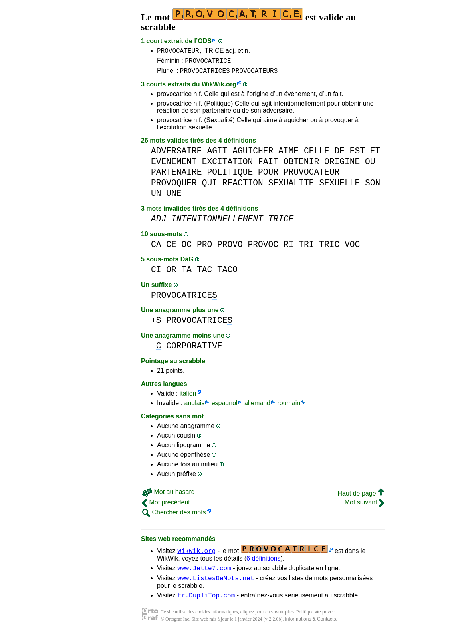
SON (372, 186)
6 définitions (263, 562)
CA (156, 248)
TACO (227, 273)
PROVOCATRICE (208, 62)
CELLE (316, 154)
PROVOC (263, 248)
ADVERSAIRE (176, 154)
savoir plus (282, 619)
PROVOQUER (174, 186)
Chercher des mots (174, 515)
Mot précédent (166, 505)
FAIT (268, 165)
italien (188, 397)
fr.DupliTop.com (206, 602)
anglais (194, 406)
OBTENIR (301, 165)
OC (187, 248)
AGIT (217, 154)
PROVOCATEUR (311, 175)
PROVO (230, 248)
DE (339, 154)
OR (171, 273)
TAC (204, 273)
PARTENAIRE (176, 175)
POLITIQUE (230, 175)
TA (187, 273)
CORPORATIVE (194, 349)
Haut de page (360, 497)
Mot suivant (364, 505)
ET (375, 154)
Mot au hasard (168, 495)
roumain (288, 406)
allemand (257, 406)
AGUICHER (252, 154)
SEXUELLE (339, 186)
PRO (204, 248)
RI (289, 248)
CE (171, 248)
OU (370, 165)
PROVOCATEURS (255, 74)
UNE (173, 197)
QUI (209, 186)
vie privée (325, 619)
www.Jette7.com (204, 572)
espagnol (225, 406)
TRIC (329, 248)
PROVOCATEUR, (180, 51)
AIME (288, 154)
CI (156, 273)
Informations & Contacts (310, 626)
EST (357, 154)
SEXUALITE (291, 186)
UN (156, 197)
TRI (306, 248)
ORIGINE (342, 165)
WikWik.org (219, 87)
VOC (352, 248)
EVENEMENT (174, 165)
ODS (205, 41)
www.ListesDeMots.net (215, 583)
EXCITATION (227, 165)
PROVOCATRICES (205, 74)
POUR (268, 175)
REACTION (242, 186)
